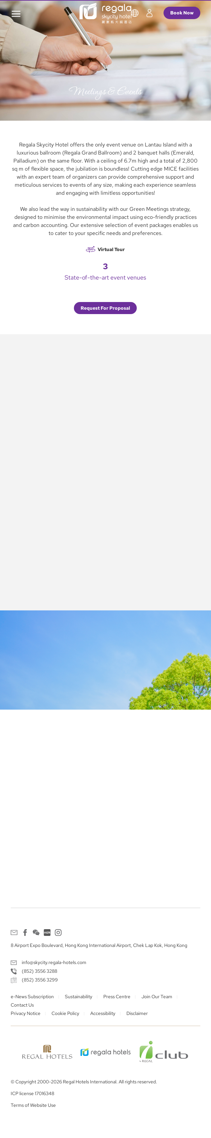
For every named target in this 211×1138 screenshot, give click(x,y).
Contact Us (22, 1005)
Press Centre (116, 997)
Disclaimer (137, 1013)
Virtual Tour (111, 249)
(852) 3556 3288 (39, 971)
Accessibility (102, 1013)
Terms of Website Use (33, 1105)
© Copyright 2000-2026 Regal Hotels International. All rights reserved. (84, 1082)
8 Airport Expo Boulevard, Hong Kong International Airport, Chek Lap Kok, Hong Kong (99, 945)
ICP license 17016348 (32, 1093)
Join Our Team (156, 997)
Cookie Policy (65, 1013)
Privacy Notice (25, 1013)
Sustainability (78, 997)
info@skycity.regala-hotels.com (54, 962)
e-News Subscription (32, 997)
